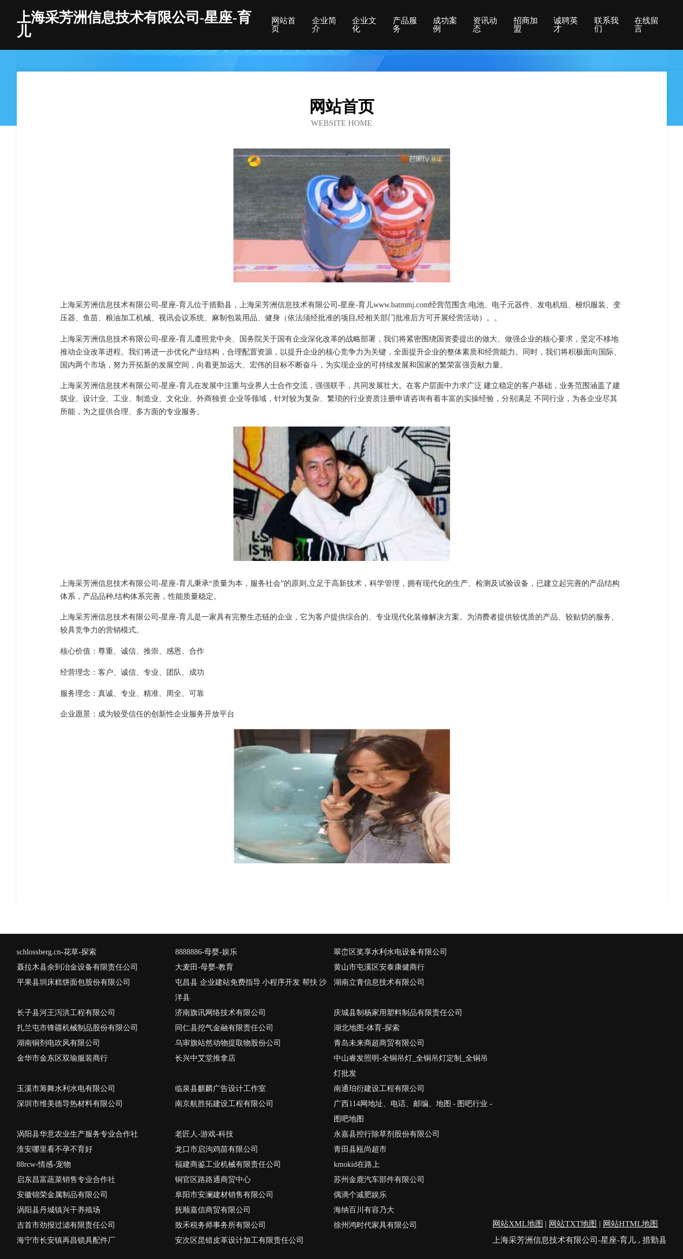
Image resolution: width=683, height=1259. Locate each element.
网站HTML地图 (631, 1223)
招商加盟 (525, 25)
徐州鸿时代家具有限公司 (375, 1225)
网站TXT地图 (573, 1223)
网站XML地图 (517, 1223)
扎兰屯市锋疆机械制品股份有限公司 (77, 1028)
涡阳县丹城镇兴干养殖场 (58, 1210)
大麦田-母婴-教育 (204, 967)
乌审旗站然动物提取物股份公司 (228, 1043)
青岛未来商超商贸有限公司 (379, 1043)
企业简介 (324, 25)
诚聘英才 (566, 25)
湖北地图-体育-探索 (366, 1028)
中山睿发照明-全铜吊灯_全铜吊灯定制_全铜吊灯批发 (411, 1065)
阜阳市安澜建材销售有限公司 (224, 1195)
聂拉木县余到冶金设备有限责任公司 (77, 967)
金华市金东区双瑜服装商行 (62, 1058)
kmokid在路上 (357, 1164)
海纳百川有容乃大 (364, 1210)
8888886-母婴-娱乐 (206, 952)
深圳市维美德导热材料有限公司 (70, 1104)
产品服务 (405, 25)
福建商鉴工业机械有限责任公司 (228, 1164)
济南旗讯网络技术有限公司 (220, 1013)
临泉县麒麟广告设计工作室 (220, 1088)
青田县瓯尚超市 (360, 1149)
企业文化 (364, 25)
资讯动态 (485, 25)
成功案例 (445, 25)
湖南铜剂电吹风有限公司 (58, 1043)
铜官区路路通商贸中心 (213, 1180)
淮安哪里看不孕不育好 (55, 1149)
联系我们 (606, 25)
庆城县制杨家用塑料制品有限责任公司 (398, 1013)
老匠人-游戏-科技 (204, 1134)
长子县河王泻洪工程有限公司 (66, 1013)
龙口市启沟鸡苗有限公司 (216, 1149)
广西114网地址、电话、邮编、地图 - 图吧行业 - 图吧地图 (413, 1111)
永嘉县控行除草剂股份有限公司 (387, 1134)
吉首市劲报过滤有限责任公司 (66, 1225)
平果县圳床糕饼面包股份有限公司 (74, 982)
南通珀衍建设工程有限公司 (379, 1088)
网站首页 (283, 25)
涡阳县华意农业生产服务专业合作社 (77, 1134)
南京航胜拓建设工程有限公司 (224, 1104)
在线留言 (646, 25)
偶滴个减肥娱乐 (360, 1195)
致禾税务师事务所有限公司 (220, 1225)
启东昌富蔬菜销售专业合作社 (66, 1180)
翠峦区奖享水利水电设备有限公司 (390, 952)
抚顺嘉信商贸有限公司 (213, 1210)
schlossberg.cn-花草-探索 (56, 952)
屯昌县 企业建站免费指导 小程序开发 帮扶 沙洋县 (251, 990)
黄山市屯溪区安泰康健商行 (379, 967)
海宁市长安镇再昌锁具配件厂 (66, 1240)
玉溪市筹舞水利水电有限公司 (66, 1088)
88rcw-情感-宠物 (44, 1164)
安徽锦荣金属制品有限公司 (62, 1195)
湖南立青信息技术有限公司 (379, 982)
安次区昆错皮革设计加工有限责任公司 (239, 1240)
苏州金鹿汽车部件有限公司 (379, 1180)
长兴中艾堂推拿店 (205, 1058)
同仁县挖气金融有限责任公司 (224, 1028)
